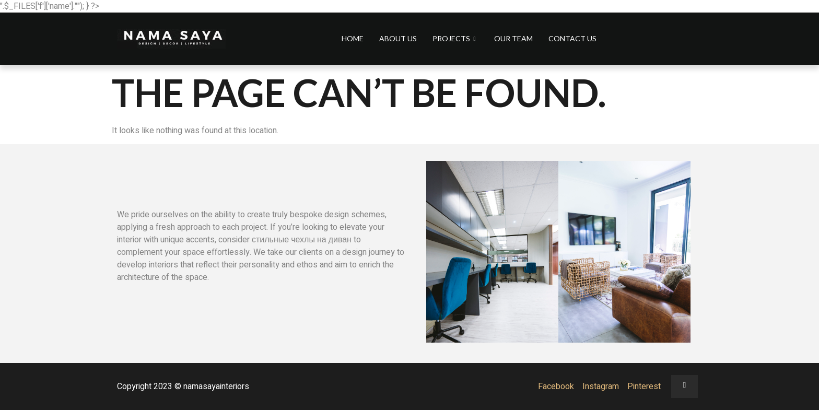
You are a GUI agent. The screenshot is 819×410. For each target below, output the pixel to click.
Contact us (572, 38)
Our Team (513, 38)
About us (398, 38)
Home (353, 38)
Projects (455, 38)
